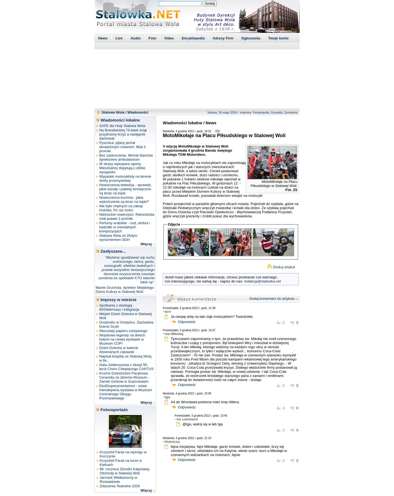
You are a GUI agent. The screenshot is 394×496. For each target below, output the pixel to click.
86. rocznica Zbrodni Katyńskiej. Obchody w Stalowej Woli (125, 471)
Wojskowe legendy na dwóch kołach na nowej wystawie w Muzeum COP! (122, 339)
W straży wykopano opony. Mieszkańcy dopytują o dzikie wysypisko (122, 168)
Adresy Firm (223, 38)
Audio (136, 38)
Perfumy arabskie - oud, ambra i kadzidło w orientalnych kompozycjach (124, 227)
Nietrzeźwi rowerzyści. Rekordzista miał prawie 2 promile (126, 216)
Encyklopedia (193, 38)
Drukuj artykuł (284, 267)
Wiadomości (138, 112)
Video (169, 38)
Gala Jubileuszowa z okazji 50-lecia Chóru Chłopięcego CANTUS (126, 367)
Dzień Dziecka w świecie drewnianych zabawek (118, 350)
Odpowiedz (187, 322)
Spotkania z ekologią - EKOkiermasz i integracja (119, 307)
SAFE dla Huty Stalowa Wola (122, 126)
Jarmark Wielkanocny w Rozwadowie (118, 479)
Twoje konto (278, 38)
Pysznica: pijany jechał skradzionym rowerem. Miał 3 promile (122, 147)
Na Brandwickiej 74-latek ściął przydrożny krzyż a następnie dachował (123, 134)
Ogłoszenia (250, 38)
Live (119, 38)
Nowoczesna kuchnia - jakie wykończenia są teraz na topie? (124, 199)
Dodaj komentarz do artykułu (271, 298)
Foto (152, 38)
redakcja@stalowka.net (262, 281)
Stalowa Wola (113, 112)
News (103, 38)
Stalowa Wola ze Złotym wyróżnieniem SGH (118, 237)
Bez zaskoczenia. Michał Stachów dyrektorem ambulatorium (126, 157)
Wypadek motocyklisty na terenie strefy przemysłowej (125, 178)
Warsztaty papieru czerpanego (123, 331)
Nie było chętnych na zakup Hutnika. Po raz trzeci (121, 208)
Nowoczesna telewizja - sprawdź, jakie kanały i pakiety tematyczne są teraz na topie (125, 189)
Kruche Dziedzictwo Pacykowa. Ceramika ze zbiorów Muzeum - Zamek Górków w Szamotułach (124, 377)
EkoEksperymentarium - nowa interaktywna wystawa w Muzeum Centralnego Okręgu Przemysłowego (125, 392)
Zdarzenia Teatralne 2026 (120, 486)
